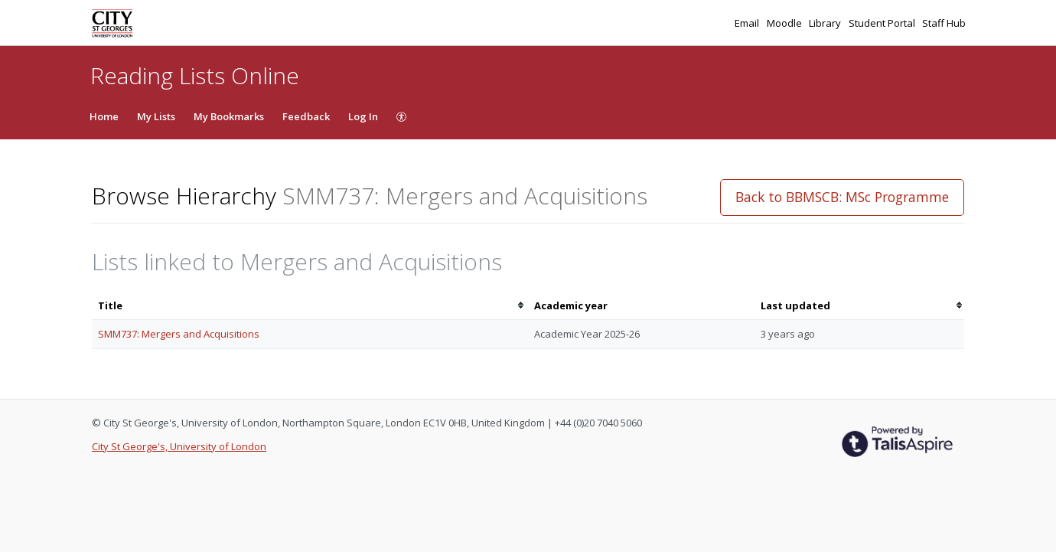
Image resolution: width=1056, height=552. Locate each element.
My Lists (156, 116)
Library (826, 23)
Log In (363, 116)
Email (748, 23)
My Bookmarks (229, 116)
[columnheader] (310, 306)
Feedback (306, 116)
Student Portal (883, 23)
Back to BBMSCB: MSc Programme (842, 197)
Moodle (785, 23)
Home (104, 116)
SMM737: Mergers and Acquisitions (178, 334)
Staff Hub (944, 23)
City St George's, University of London (179, 446)
